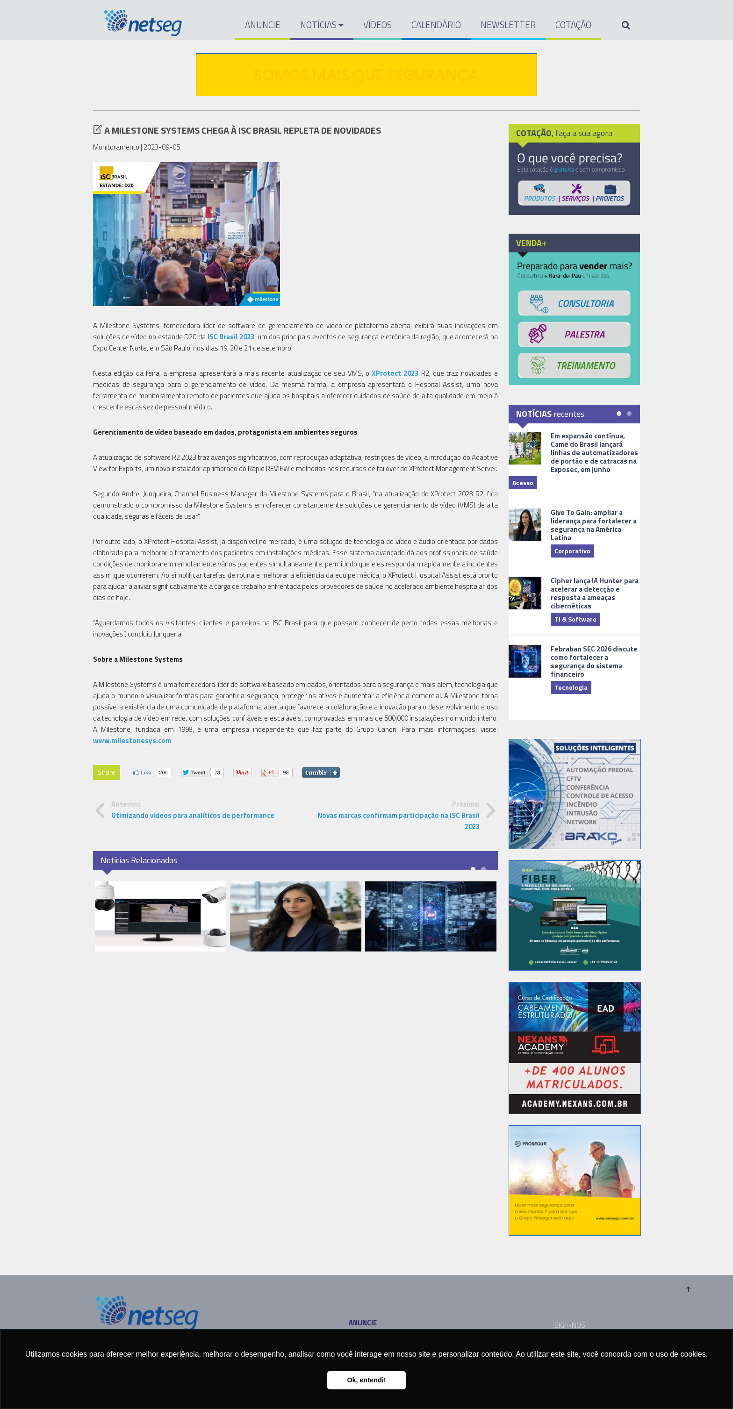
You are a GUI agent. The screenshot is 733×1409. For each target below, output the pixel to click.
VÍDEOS (377, 24)
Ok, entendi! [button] (366, 1380)
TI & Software (575, 619)
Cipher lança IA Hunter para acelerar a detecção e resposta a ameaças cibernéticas (595, 593)
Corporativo (572, 551)
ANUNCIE (262, 24)
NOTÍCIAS (322, 24)
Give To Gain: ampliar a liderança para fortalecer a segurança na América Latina (594, 525)
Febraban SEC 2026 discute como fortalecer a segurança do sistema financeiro (594, 661)
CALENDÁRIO (436, 24)
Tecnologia (571, 687)
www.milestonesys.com (132, 740)
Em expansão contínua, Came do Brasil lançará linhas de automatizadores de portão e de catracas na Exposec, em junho (594, 452)
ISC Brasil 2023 (231, 336)
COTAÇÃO (573, 24)
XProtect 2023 (395, 373)
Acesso (522, 482)
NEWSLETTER (508, 24)
